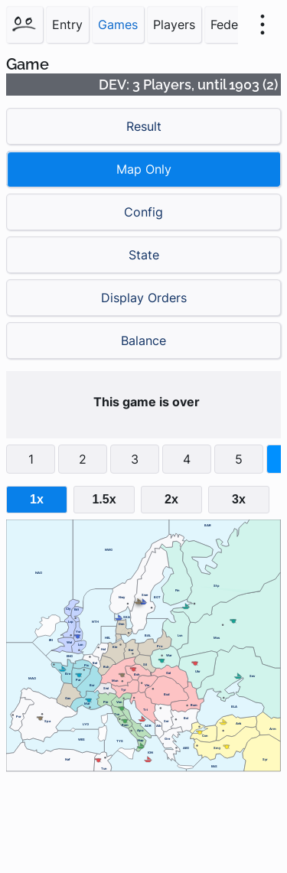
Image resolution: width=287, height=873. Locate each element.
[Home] (24, 24)
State (144, 254)
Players (174, 24)
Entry (67, 24)
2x (171, 499)
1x (37, 499)
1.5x (104, 499)
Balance (143, 340)
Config (143, 212)
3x (239, 499)
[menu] (262, 24)
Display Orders (144, 297)
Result (143, 126)
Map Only (143, 169)
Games (118, 24)
